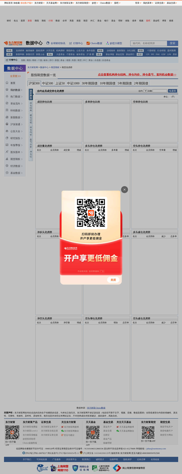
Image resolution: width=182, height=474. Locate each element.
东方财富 (38, 3)
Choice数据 (105, 3)
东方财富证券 (66, 3)
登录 (137, 3)
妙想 (94, 3)
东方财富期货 (82, 3)
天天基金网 (51, 3)
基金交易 (171, 3)
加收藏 (16, 3)
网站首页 (8, 3)
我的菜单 (147, 3)
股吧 (116, 3)
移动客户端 (26, 3)
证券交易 (159, 3)
